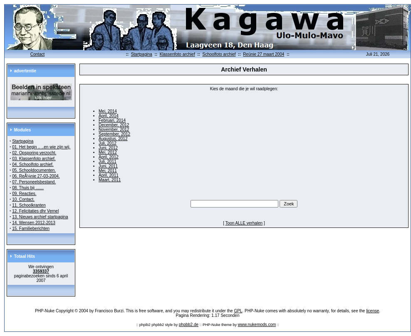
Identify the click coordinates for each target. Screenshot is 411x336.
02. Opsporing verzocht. (34, 153)
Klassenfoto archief (177, 54)
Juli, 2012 (107, 143)
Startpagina (141, 54)
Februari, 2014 (112, 120)
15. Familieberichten (31, 228)
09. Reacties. (24, 193)
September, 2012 (114, 134)
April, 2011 (109, 175)
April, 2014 (109, 116)
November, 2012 (114, 129)
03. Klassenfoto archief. (34, 158)
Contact (37, 54)
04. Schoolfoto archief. (33, 164)
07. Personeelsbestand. (34, 182)
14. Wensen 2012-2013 (33, 222)
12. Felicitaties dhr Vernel (35, 211)
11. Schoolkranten (29, 205)
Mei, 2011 (108, 170)
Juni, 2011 (108, 166)
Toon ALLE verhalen (244, 223)
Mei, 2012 (108, 152)
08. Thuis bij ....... (28, 187)
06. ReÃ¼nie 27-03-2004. (36, 176)
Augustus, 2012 (113, 138)
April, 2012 (109, 157)
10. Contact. (23, 199)
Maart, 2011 (110, 180)
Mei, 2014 (108, 111)
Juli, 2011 (107, 161)
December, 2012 (114, 125)
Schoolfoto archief (218, 54)
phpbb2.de (188, 324)
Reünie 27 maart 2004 (263, 54)
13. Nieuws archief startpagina (40, 217)
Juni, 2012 (108, 148)
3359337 (41, 271)
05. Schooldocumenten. (34, 170)
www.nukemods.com (257, 324)
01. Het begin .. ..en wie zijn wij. (41, 147)
